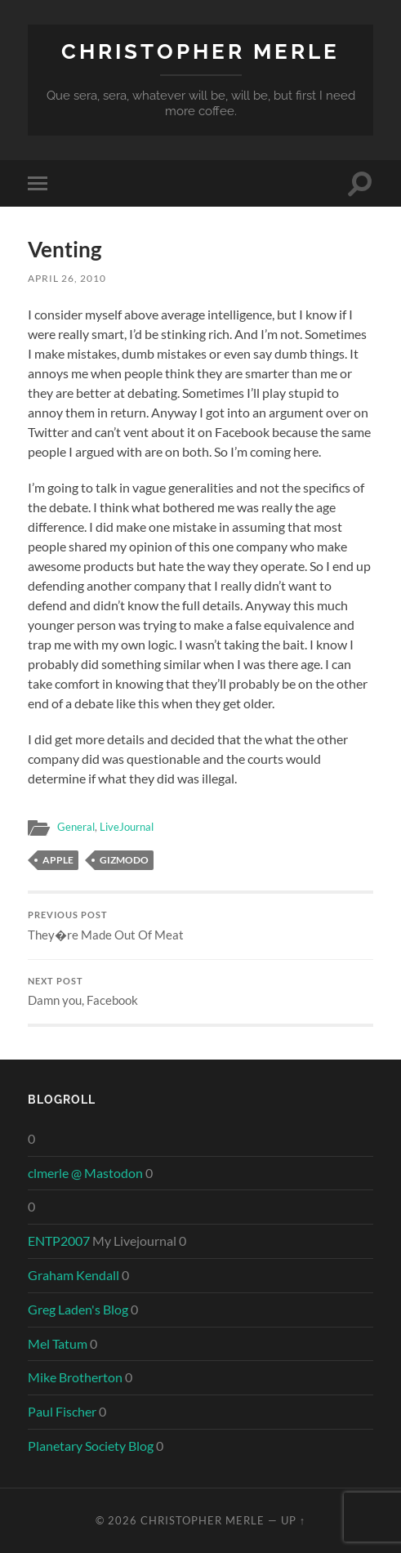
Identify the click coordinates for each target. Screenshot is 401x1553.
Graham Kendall (73, 1275)
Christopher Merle (200, 51)
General (76, 826)
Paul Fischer (62, 1411)
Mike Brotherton (75, 1377)
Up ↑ (293, 1520)
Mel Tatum (57, 1343)
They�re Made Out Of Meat (200, 926)
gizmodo (124, 860)
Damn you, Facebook (200, 991)
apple (58, 860)
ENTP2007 (59, 1240)
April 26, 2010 (67, 278)
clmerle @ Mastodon (85, 1172)
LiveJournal (127, 826)
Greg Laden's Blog (78, 1309)
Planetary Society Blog (91, 1445)
